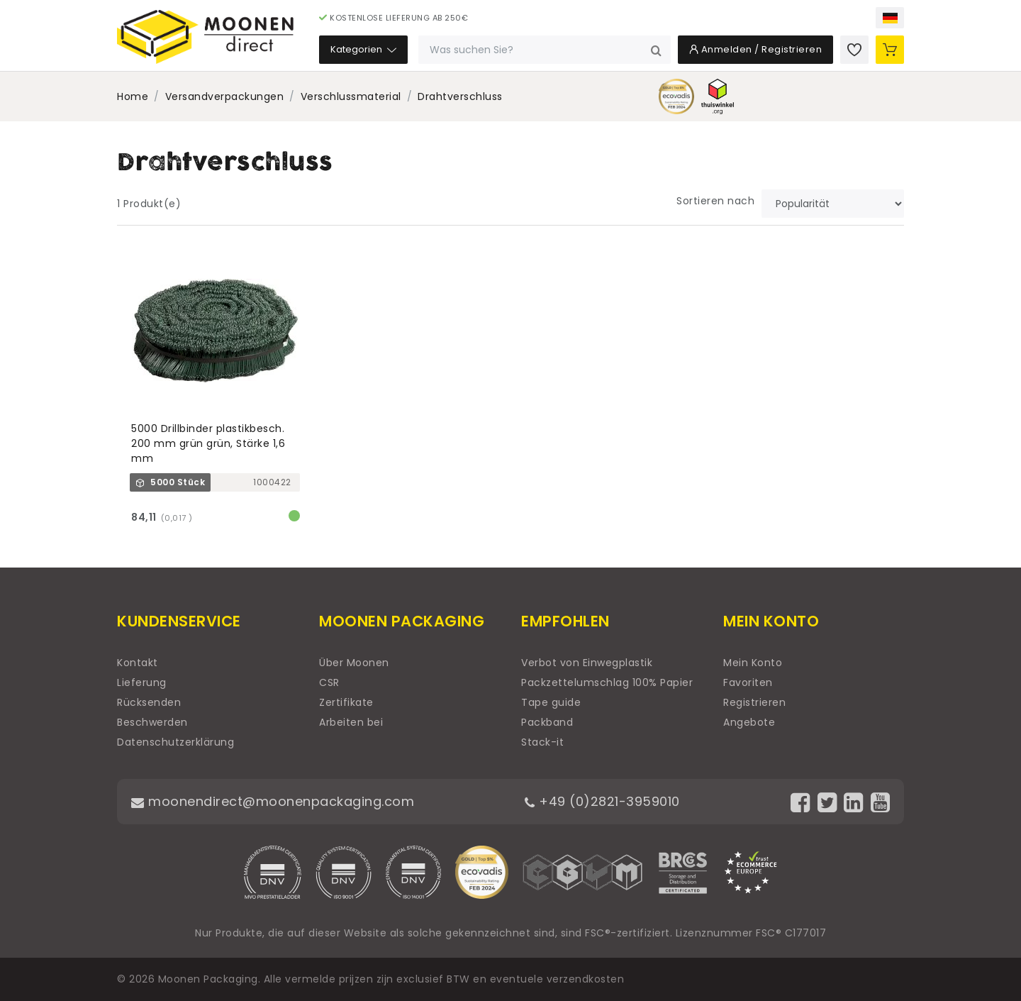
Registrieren (754, 702)
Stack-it (542, 742)
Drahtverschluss (460, 96)
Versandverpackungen (224, 96)
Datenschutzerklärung (175, 742)
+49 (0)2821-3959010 (602, 801)
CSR (329, 682)
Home (132, 96)
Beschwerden (152, 722)
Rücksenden (149, 702)
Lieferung (142, 682)
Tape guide (551, 702)
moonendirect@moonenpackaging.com (272, 801)
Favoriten (748, 682)
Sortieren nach (715, 201)
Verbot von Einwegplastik (586, 663)
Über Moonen (354, 663)
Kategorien (363, 49)
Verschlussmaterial (351, 96)
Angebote (749, 722)
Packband (547, 722)
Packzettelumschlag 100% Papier (607, 682)
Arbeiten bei (351, 722)
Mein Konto (752, 663)
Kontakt (137, 663)
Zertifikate (346, 702)
